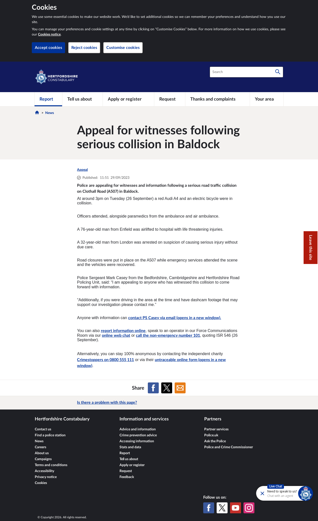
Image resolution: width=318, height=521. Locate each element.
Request (125, 471)
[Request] (169, 99)
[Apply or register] (128, 99)
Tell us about (128, 459)
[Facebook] (208, 507)
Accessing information (136, 441)
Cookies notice (49, 34)
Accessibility (44, 471)
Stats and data (130, 447)
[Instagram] (248, 507)
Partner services (216, 429)
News (49, 113)
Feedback (126, 477)
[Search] (277, 72)
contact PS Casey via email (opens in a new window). (174, 318)
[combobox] (246, 72)
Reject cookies (84, 48)
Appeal (82, 170)
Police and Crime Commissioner (228, 447)
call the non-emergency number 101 (168, 335)
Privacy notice (46, 477)
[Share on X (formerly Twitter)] (166, 387)
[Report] (48, 99)
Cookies (41, 483)
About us (42, 453)
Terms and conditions (51, 465)
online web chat (116, 335)
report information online (123, 331)
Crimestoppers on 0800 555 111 (105, 360)
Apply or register (132, 465)
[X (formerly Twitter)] (222, 507)
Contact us (43, 429)
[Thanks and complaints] (217, 99)
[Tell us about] (82, 99)
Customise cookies (123, 48)
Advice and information (137, 429)
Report (124, 453)
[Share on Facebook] (153, 387)
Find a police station (50, 435)
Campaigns (43, 459)
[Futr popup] (274, 493)
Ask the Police (215, 441)
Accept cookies (48, 48)
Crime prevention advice (138, 435)
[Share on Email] (180, 387)
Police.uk (211, 435)
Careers (40, 447)
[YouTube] (235, 507)
